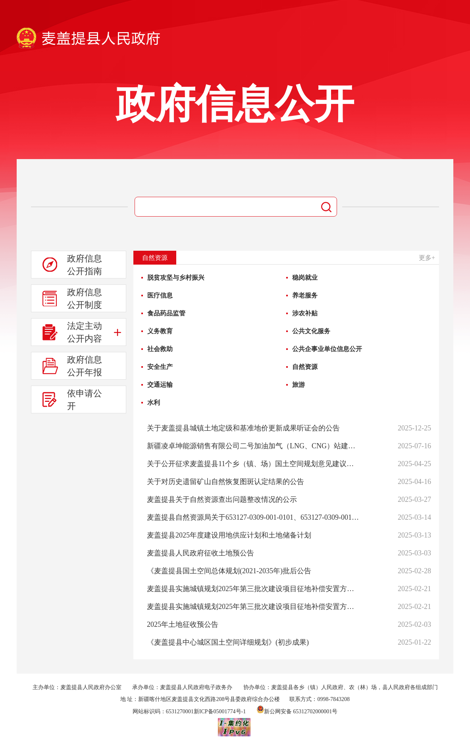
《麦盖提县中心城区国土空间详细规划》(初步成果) (228, 642)
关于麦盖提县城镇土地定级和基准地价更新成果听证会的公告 (243, 428)
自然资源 (305, 366)
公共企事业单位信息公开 (327, 349)
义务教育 (160, 331)
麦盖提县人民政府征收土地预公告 (200, 553)
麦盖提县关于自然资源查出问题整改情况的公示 (222, 499)
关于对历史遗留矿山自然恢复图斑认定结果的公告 (225, 482)
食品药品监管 (166, 313)
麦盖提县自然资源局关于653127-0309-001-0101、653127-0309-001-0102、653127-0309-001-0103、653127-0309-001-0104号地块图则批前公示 (253, 517)
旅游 (298, 384)
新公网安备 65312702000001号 (297, 711)
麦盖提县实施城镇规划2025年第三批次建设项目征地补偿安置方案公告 (253, 589)
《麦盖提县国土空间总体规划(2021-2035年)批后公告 (229, 571)
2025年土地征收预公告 (182, 624)
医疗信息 (160, 295)
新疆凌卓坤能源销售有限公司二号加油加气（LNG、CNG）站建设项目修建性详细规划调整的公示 (253, 446)
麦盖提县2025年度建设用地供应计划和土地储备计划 (229, 535)
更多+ (427, 257)
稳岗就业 (305, 277)
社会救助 (160, 349)
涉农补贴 (305, 313)
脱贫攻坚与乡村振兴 (175, 277)
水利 (153, 402)
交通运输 (160, 384)
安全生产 (160, 366)
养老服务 (305, 295)
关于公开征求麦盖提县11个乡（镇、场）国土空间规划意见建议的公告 (253, 464)
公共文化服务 (311, 331)
